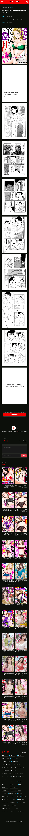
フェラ (15, 761)
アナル (5, 782)
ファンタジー (6, 773)
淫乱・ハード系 (15, 19)
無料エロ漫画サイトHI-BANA (16, 821)
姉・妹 (21, 782)
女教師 (21, 811)
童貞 (14, 805)
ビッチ (5, 811)
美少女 (5, 767)
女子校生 (6, 761)
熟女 (13, 811)
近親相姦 (12, 793)
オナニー (21, 802)
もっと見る (24, 752)
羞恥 (23, 796)
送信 (24, 455)
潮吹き (5, 787)
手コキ (21, 799)
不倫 (13, 802)
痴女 (20, 793)
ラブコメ (5, 805)
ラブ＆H (5, 770)
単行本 (8, 19)
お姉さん (5, 796)
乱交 (13, 799)
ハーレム (5, 814)
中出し (5, 758)
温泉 (22, 19)
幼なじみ (15, 796)
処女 (13, 770)
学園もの (15, 779)
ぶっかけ (5, 790)
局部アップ (6, 808)
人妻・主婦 (16, 764)
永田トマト (9, 16)
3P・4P (5, 776)
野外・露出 (14, 787)
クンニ (5, 802)
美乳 (13, 782)
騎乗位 (14, 776)
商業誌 (11, 8)
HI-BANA (14, 2)
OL (4, 793)
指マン (15, 808)
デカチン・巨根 (16, 790)
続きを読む (14, 414)
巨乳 (12, 755)
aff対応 (14, 758)
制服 (21, 776)
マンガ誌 (5, 779)
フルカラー (6, 764)
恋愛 (21, 785)
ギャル (5, 799)
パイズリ (13, 785)
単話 (5, 755)
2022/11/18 (10, 22)
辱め (4, 785)
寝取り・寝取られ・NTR (17, 767)
